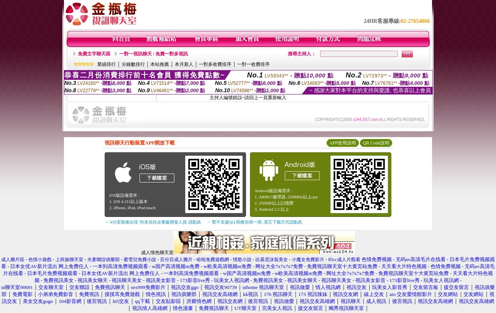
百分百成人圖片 (176, 259)
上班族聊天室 (69, 259)
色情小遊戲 (40, 259)
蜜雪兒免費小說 (140, 259)
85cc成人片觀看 (344, 259)
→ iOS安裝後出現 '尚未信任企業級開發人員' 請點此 (153, 222)
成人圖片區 (12, 259)
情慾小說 (242, 259)
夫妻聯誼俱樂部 (103, 259)
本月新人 (184, 64)
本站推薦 (159, 64)
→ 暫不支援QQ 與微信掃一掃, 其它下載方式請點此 (254, 222)
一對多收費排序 (215, 64)
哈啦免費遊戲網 (212, 259)
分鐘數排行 (133, 64)
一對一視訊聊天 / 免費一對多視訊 (153, 54)
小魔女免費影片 (308, 259)
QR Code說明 (376, 143)
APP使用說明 (342, 143)
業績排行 (106, 64)
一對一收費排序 (253, 64)
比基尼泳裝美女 (271, 259)
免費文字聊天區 (94, 54)
